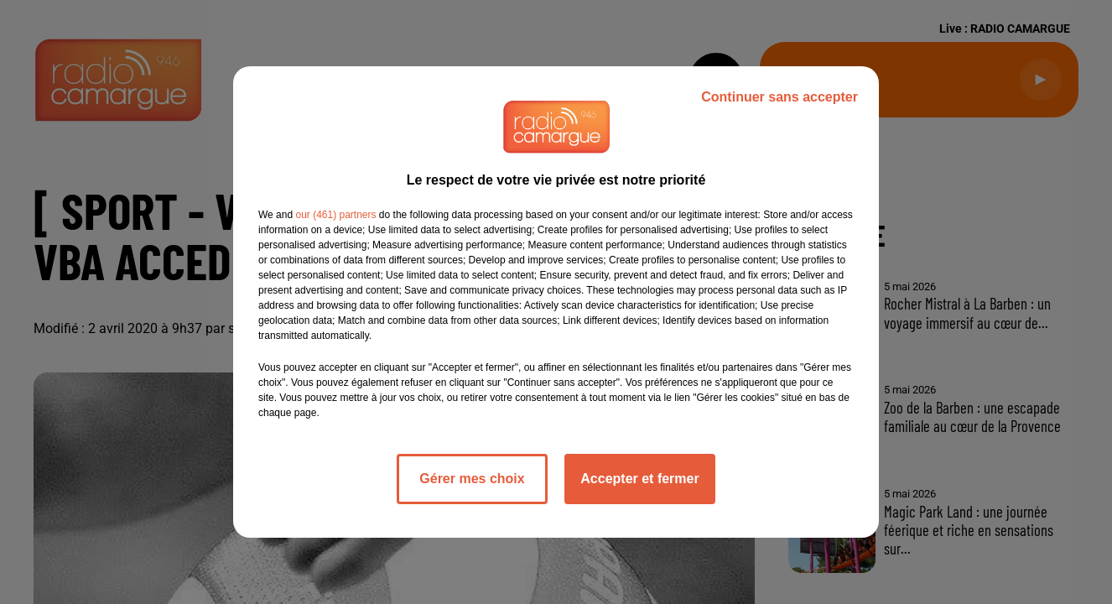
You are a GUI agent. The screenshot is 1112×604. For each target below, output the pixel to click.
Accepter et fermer (639, 478)
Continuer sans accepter (779, 97)
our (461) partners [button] (335, 215)
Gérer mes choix (471, 478)
